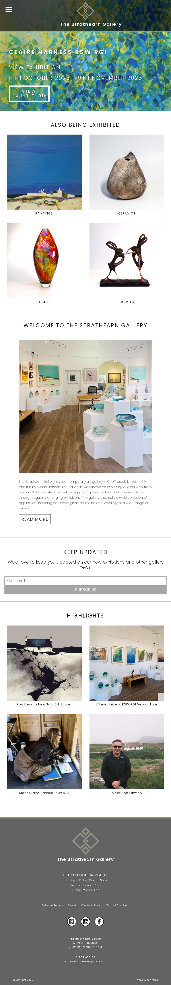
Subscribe (85, 589)
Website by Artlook (147, 980)
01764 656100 (85, 957)
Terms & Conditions (118, 905)
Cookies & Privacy (91, 905)
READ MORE (34, 519)
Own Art (72, 905)
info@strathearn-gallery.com (85, 961)
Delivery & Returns (52, 905)
